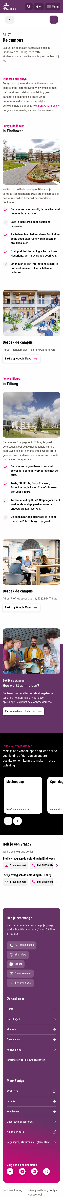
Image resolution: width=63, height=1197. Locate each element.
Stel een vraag (20, 983)
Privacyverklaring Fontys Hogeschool (42, 1192)
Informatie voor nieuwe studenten (31, 1060)
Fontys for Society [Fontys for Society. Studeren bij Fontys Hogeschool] (49, 105)
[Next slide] (17, 821)
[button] (29, 6)
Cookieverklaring (12, 1190)
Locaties (31, 1101)
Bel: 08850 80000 (21, 945)
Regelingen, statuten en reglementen (31, 1142)
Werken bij (31, 1091)
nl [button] (39, 7)
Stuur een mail (15, 865)
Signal (15, 964)
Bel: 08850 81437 (44, 865)
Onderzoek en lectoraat (31, 1122)
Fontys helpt (31, 1050)
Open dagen (31, 1040)
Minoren (31, 1029)
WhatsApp (17, 955)
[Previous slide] (8, 821)
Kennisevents (31, 1112)
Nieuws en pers (31, 1132)
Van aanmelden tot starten (23, 711)
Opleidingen (31, 1019)
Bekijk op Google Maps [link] (21, 359)
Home (31, 1009)
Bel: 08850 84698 (44, 882)
